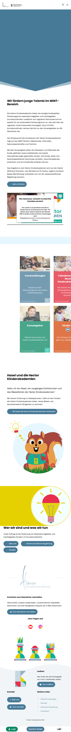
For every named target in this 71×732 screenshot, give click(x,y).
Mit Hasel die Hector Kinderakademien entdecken (32, 411)
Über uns (11, 543)
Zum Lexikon (46, 684)
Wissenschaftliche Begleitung (38, 543)
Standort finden (35, 729)
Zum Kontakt (17, 707)
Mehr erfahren (17, 184)
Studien (11, 550)
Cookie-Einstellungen (48, 699)
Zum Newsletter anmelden (23, 612)
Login (12, 729)
